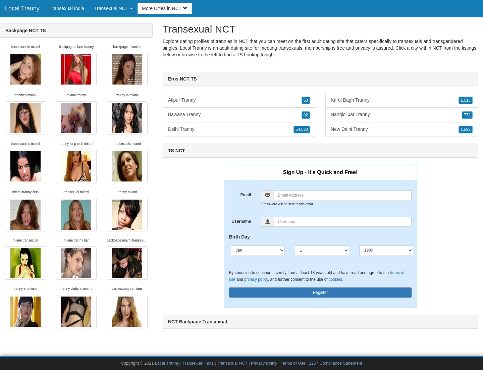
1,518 (466, 100)
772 (467, 115)
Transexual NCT (232, 363)
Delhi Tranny (239, 129)
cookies (335, 279)
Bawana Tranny (239, 114)
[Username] (343, 222)
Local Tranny (22, 8)
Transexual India (67, 8)
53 (306, 100)
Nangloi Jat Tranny (402, 114)
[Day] (322, 250)
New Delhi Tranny (402, 129)
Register (320, 292)
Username (241, 221)
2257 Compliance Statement (335, 363)
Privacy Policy (264, 363)
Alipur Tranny (239, 100)
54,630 (302, 129)
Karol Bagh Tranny (402, 100)
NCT (437, 48)
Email (245, 195)
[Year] (386, 250)
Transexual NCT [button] (113, 8)
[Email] (343, 195)
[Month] (258, 250)
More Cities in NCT (164, 8)
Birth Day (239, 237)
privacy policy (256, 279)
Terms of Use (292, 363)
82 (306, 115)
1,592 (466, 129)
